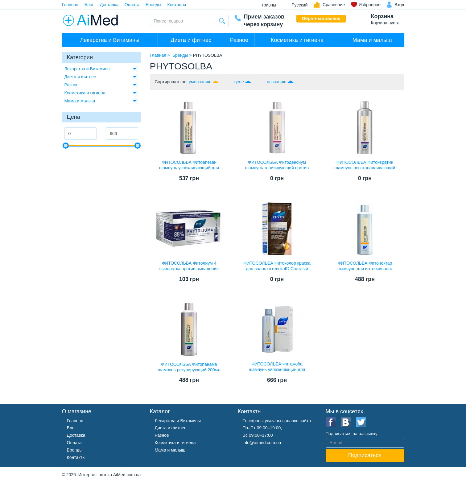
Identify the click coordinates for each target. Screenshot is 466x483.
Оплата (132, 4)
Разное (239, 40)
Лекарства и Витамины (109, 40)
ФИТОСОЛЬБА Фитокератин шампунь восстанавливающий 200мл (365, 168)
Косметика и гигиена (297, 40)
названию (276, 81)
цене (239, 81)
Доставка (109, 4)
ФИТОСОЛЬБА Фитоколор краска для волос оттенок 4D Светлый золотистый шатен (277, 269)
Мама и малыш (372, 40)
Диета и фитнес (191, 40)
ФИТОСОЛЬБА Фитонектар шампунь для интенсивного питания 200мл (364, 269)
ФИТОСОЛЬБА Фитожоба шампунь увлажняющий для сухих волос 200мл (277, 369)
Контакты (176, 4)
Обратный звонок (321, 18)
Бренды (153, 4)
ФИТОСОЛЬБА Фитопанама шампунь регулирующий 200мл (189, 367)
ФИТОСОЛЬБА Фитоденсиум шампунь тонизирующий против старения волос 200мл (277, 168)
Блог (89, 4)
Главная (70, 4)
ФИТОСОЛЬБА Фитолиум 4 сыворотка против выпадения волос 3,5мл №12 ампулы (189, 269)
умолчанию (200, 81)
